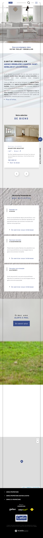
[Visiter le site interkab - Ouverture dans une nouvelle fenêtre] (22, 509)
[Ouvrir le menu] (36, 2)
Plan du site (8, 526)
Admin (21, 526)
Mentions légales (15, 526)
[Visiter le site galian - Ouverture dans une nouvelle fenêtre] (12, 509)
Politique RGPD (30, 526)
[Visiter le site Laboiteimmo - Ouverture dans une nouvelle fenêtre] (21, 533)
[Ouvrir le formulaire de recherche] (28, 2)
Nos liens (24, 526)
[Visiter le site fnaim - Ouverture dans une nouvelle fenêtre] (32, 509)
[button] (26, 174)
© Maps (28, 487)
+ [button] (37, 439)
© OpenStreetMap (36, 487)
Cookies (35, 526)
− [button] (37, 441)
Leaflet (23, 487)
